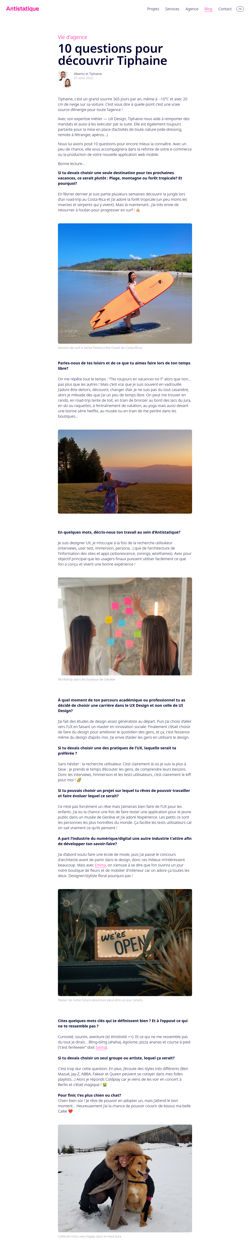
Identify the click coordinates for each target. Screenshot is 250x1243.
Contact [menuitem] (225, 8)
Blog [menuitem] (208, 8)
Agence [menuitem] (191, 8)
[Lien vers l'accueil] (22, 9)
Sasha (101, 1047)
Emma (100, 865)
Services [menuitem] (172, 8)
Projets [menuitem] (153, 8)
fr (240, 9)
